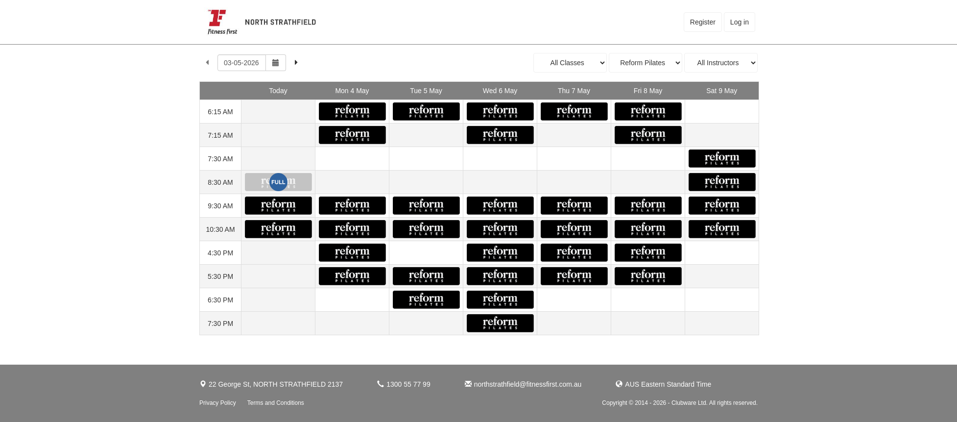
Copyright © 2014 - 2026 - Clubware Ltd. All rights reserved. (680, 402)
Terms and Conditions (275, 402)
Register (703, 22)
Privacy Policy (217, 402)
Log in (739, 22)
